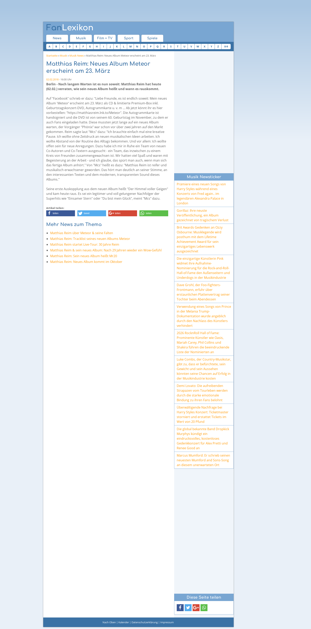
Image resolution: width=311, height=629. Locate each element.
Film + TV (104, 38)
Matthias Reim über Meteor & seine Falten (81, 233)
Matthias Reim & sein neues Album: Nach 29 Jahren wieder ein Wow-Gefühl (106, 250)
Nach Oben (109, 622)
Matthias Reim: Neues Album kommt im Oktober (86, 262)
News (57, 38)
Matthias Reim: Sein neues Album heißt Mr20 (83, 256)
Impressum (167, 622)
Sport (128, 38)
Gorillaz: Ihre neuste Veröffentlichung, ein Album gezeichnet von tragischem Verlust (202, 215)
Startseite (52, 55)
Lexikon (69, 27)
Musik (81, 38)
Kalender (123, 622)
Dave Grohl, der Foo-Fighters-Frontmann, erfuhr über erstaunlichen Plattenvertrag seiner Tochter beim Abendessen (203, 292)
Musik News (76, 55)
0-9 (226, 46)
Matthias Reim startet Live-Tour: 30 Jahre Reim (84, 244)
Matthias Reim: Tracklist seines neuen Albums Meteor (90, 239)
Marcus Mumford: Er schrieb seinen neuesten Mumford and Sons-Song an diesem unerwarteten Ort (203, 460)
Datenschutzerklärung (145, 622)
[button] (60, 213)
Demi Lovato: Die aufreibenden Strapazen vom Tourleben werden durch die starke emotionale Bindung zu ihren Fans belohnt (202, 393)
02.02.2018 (52, 79)
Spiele (152, 38)
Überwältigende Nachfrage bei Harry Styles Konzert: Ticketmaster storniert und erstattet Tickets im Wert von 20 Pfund (202, 414)
